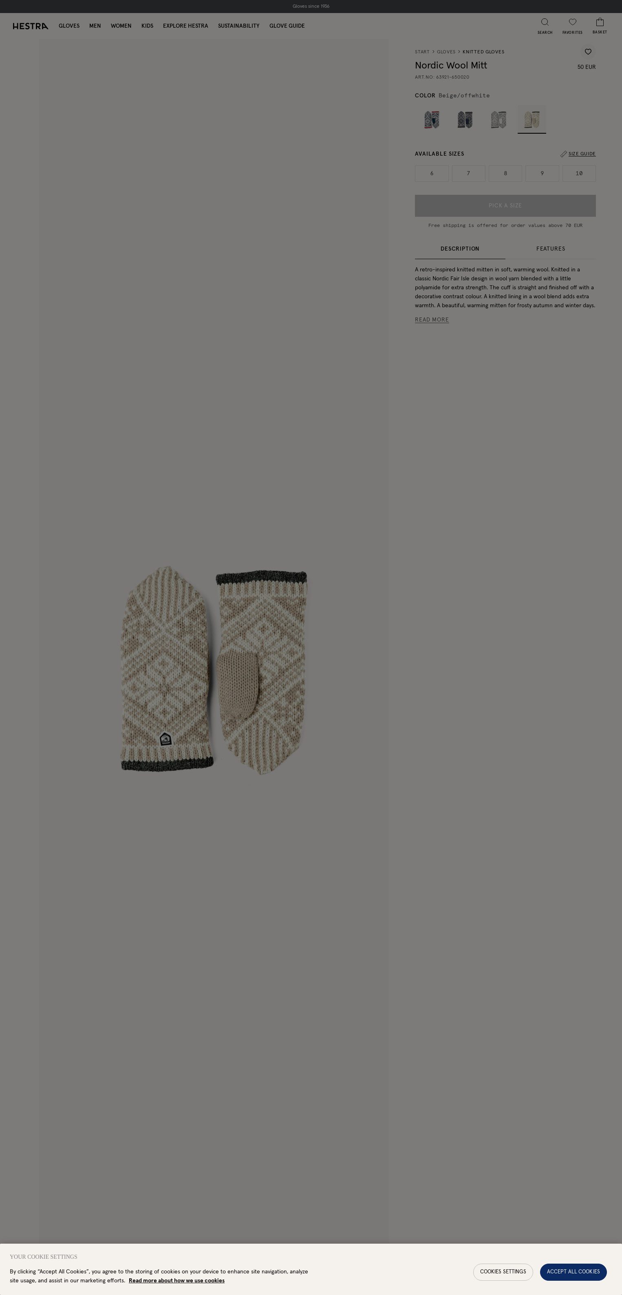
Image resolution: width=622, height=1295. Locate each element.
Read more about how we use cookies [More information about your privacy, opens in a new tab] (177, 1288)
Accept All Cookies (573, 1279)
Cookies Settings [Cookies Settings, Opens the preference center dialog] (503, 1279)
